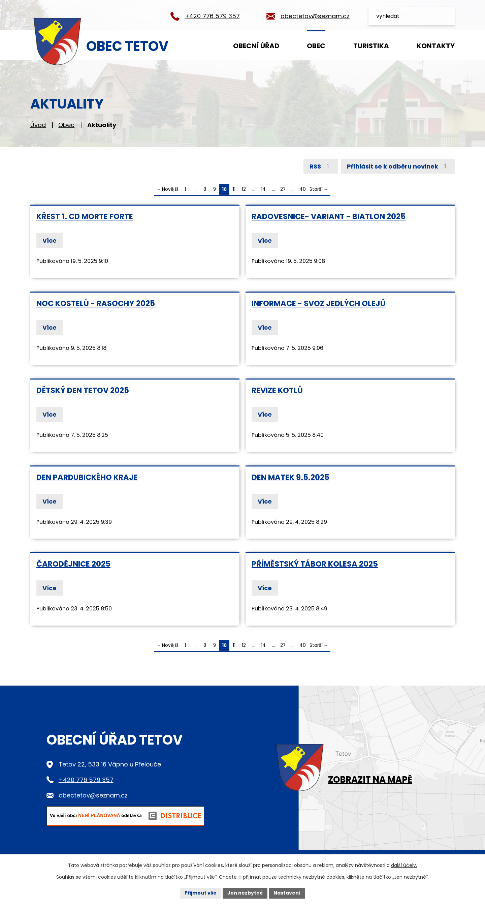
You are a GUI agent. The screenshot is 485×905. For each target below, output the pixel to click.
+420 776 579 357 (212, 16)
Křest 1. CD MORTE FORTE (84, 216)
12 (244, 189)
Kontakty (436, 46)
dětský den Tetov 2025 (82, 390)
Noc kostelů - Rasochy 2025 (95, 303)
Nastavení (286, 892)
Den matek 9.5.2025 (290, 477)
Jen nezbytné (245, 892)
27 (283, 189)
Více (49, 240)
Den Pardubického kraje (87, 477)
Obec (316, 46)
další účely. (404, 865)
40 (302, 189)
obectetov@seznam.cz (315, 16)
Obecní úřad (256, 46)
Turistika (371, 46)
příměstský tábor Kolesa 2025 (315, 564)
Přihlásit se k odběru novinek (398, 166)
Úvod (199, 45)
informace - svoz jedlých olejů (319, 303)
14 (263, 189)
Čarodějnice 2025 (73, 564)
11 (234, 189)
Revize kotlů (277, 390)
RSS (321, 166)
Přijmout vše (201, 892)
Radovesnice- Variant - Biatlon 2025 (329, 216)
